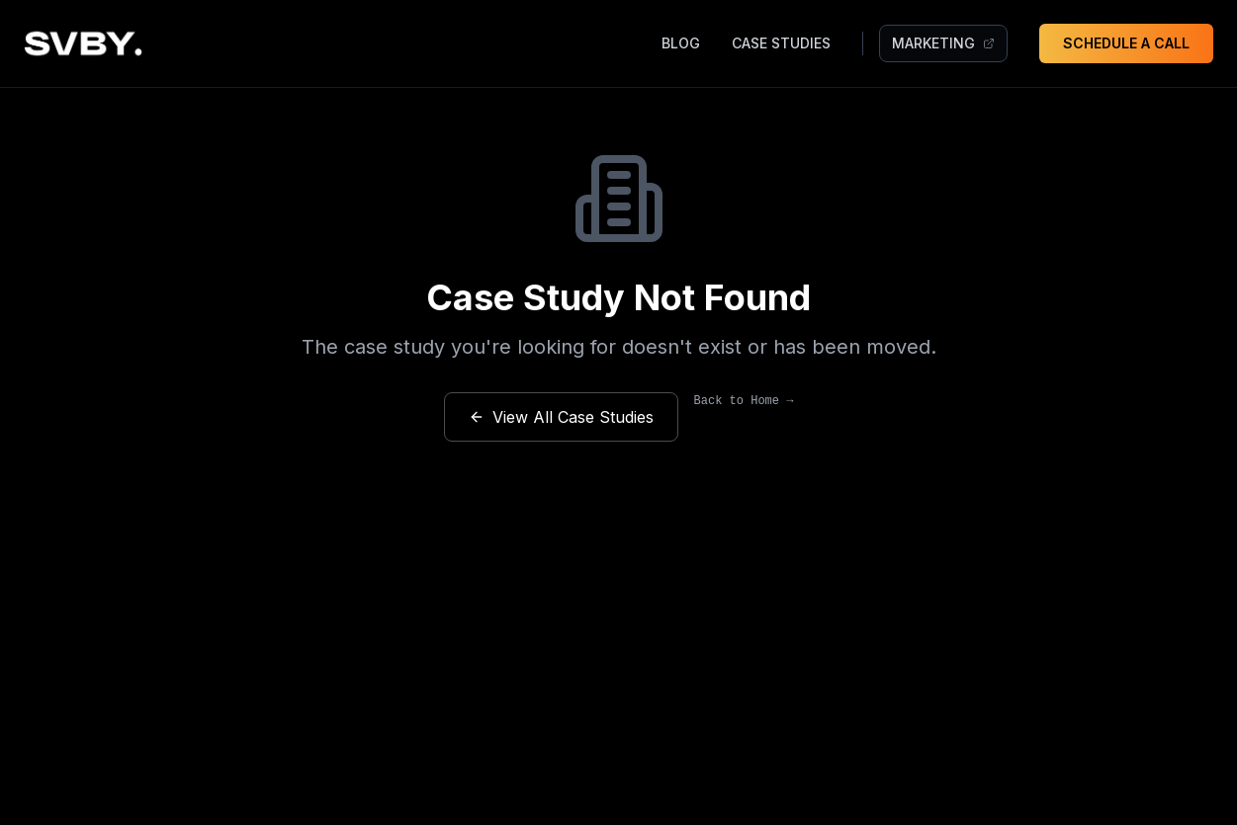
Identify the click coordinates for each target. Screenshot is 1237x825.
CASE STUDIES (781, 43)
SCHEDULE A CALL (1126, 43)
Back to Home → (744, 401)
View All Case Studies (561, 417)
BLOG (681, 43)
